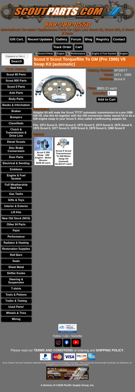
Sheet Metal (16, 267)
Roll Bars (16, 254)
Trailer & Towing (16, 300)
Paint (16, 230)
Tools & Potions (16, 294)
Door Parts (16, 157)
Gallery (61, 39)
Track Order (62, 47)
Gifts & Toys (16, 200)
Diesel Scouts (16, 141)
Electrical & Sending (16, 163)
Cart (78, 47)
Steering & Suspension (16, 281)
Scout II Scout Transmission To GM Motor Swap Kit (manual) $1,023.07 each (63, 157)
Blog (88, 39)
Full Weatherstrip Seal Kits (16, 186)
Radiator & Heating (16, 242)
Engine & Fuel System (16, 177)
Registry (102, 39)
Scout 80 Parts (16, 74)
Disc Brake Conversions (16, 149)
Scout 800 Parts (16, 80)
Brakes (16, 111)
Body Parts (16, 98)
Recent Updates (40, 39)
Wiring (16, 319)
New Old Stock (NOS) (16, 218)
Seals (16, 261)
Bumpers (16, 117)
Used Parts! (16, 306)
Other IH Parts (16, 224)
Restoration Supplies (16, 248)
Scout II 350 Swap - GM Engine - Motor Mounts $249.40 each (43, 157)
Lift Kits (16, 212)
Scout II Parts (16, 86)
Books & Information (16, 105)
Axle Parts (16, 92)
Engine (60, 53)
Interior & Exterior (16, 206)
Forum (76, 39)
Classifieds (16, 123)
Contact (119, 39)
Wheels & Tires (16, 312)
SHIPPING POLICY (109, 350)
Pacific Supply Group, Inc (79, 385)
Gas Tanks (16, 193)
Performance (16, 236)
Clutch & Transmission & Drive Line (16, 132)
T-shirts (16, 288)
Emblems (16, 169)
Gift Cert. (17, 39)
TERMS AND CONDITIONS (53, 350)
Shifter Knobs (16, 273)
